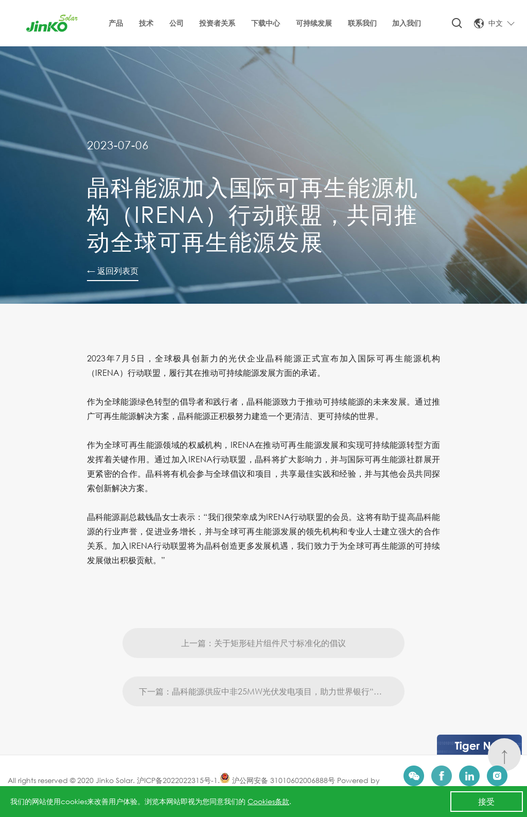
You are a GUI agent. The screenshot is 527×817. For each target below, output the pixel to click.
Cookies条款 (268, 801)
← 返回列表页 (112, 270)
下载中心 (265, 23)
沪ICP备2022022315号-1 (177, 780)
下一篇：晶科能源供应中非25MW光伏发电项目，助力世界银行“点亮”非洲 (272, 711)
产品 (116, 23)
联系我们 (362, 23)
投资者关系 (217, 23)
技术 (146, 23)
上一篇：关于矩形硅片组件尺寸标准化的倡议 (263, 662)
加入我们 (406, 23)
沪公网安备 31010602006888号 (277, 780)
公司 (176, 23)
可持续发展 (314, 23)
